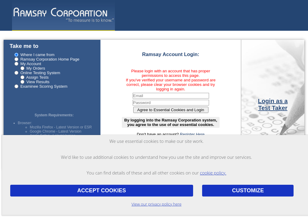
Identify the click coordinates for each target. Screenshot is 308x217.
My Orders (35, 68)
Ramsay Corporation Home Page (49, 59)
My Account (30, 63)
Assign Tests (37, 77)
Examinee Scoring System (43, 86)
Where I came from (37, 54)
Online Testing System (40, 73)
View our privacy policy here (156, 204)
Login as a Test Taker (273, 104)
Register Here (192, 134)
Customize (248, 190)
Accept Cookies (101, 190)
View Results (38, 82)
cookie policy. (213, 173)
